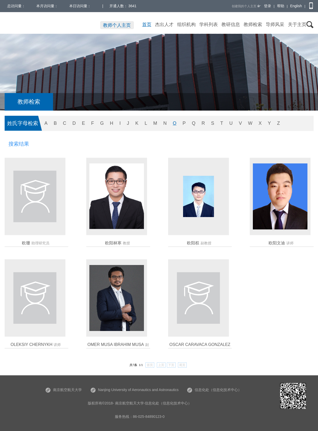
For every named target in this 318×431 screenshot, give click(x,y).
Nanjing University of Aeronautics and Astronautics (135, 390)
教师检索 (253, 24)
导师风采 (275, 24)
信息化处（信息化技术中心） (214, 390)
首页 (146, 24)
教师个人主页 (117, 25)
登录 (267, 6)
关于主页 (297, 24)
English (296, 6)
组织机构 (186, 24)
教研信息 (230, 24)
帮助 (280, 6)
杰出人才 (164, 24)
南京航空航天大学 (64, 390)
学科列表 (208, 24)
